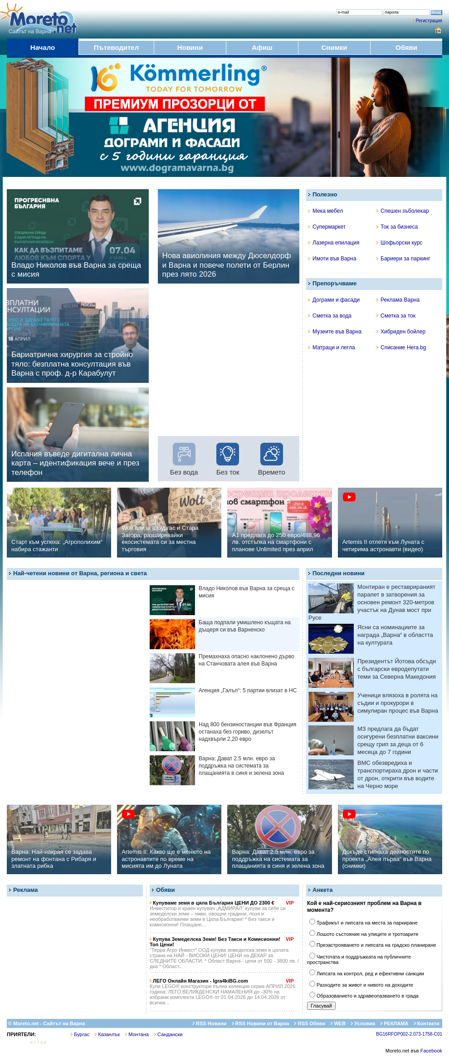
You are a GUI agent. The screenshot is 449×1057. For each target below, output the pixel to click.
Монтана (137, 1034)
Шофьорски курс (399, 243)
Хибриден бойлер (400, 331)
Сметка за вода (329, 316)
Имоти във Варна (332, 258)
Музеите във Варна (334, 331)
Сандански (168, 1034)
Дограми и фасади (334, 300)
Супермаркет (327, 227)
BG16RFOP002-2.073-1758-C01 (409, 1034)
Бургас (80, 1034)
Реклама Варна (398, 300)
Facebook (431, 1050)
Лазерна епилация (333, 243)
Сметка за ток (395, 316)
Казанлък (107, 1034)
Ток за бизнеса (397, 227)
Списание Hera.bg (401, 347)
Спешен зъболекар (402, 211)
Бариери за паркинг (403, 258)
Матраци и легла (331, 347)
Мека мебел (325, 211)
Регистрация (429, 20)
